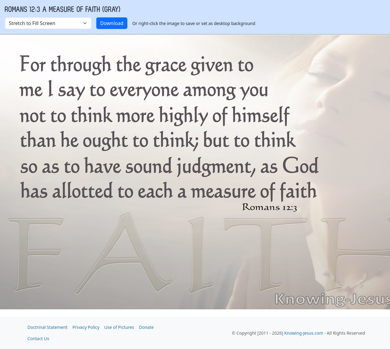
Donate (146, 327)
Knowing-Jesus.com (303, 333)
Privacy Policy (86, 327)
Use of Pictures (119, 327)
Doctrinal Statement (47, 327)
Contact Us (38, 338)
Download (111, 23)
